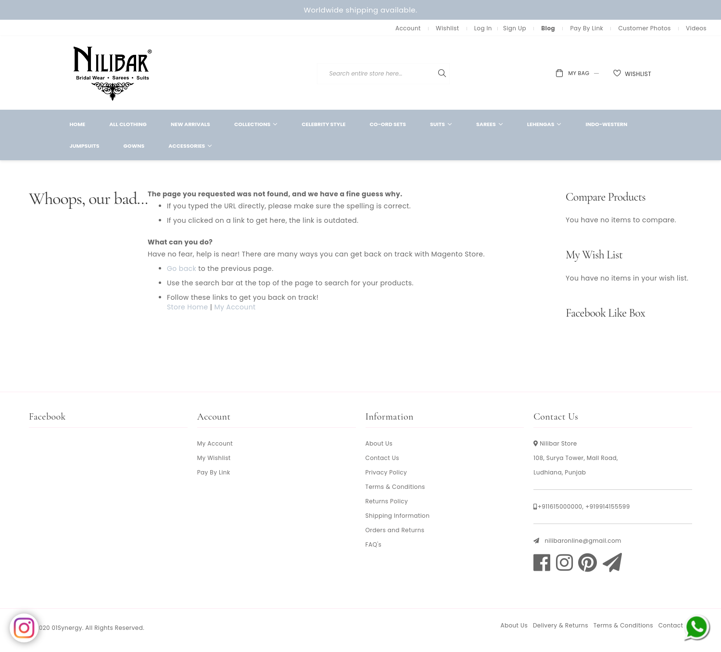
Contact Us (382, 458)
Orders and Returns (395, 530)
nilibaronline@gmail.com (582, 541)
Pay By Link (586, 28)
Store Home (187, 307)
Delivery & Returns (560, 625)
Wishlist (447, 28)
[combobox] (435, 73)
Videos (696, 28)
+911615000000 (560, 506)
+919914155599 (607, 506)
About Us (379, 443)
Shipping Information (398, 515)
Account (408, 28)
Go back (181, 268)
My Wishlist (214, 458)
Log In (483, 28)
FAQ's (374, 544)
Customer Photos (644, 28)
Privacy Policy (386, 472)
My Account (234, 307)
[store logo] (113, 73)
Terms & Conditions (395, 487)
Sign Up (514, 28)
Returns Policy (387, 501)
